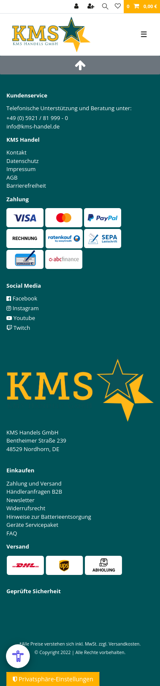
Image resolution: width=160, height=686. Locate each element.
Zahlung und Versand (33, 483)
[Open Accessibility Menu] (18, 656)
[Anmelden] (77, 6)
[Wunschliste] (118, 6)
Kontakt (16, 152)
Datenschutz (22, 161)
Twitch (18, 328)
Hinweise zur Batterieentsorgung (48, 516)
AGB (11, 177)
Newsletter (20, 500)
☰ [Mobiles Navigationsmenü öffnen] (143, 34)
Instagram (22, 308)
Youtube (20, 318)
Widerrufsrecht (25, 508)
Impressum (21, 169)
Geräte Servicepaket (32, 525)
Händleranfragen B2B (34, 491)
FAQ (11, 533)
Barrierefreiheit (26, 185)
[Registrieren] (91, 6)
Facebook (21, 298)
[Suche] (105, 6)
